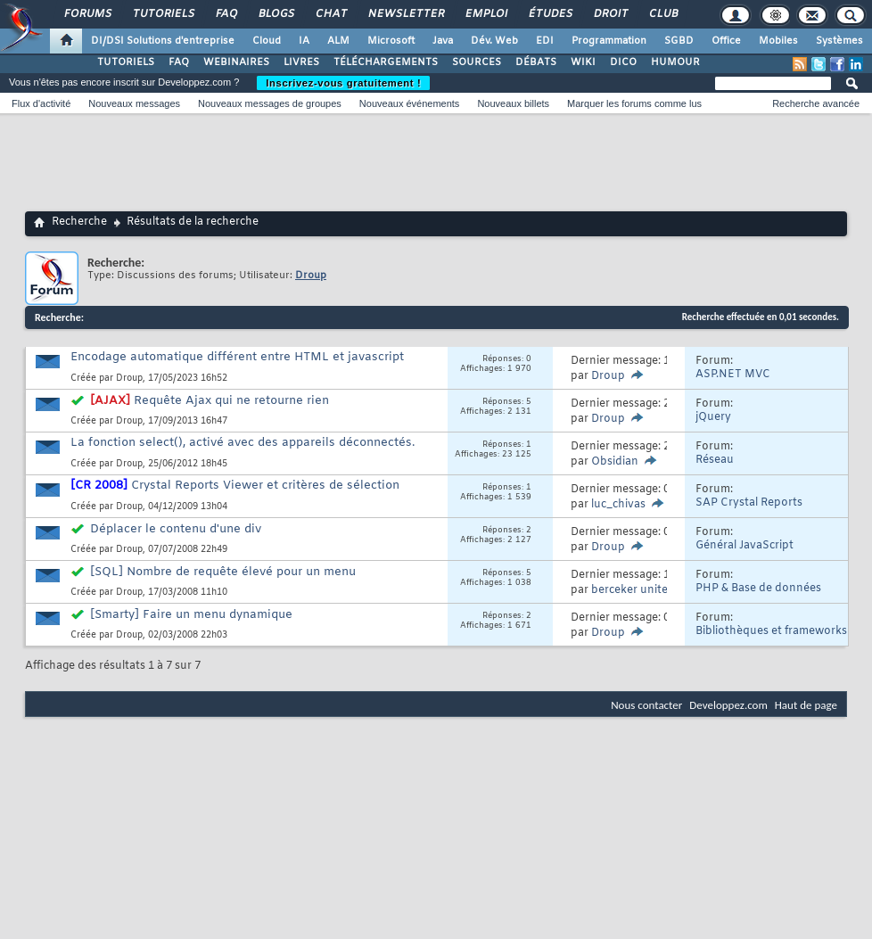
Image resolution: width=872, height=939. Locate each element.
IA (304, 41)
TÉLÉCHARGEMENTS (385, 62)
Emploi (485, 14)
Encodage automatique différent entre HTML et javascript (237, 357)
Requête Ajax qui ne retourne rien (231, 400)
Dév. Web (494, 41)
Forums (87, 14)
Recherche (79, 222)
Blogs (275, 14)
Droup (129, 378)
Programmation (609, 41)
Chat (330, 14)
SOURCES (476, 62)
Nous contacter (646, 705)
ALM (338, 41)
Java (442, 41)
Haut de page (806, 705)
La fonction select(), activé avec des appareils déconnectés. (242, 442)
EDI (545, 41)
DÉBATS (535, 62)
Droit (610, 14)
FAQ (225, 14)
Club (662, 14)
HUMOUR (675, 62)
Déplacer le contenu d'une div (175, 529)
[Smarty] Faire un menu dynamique (191, 614)
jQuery (713, 417)
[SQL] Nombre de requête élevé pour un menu (223, 572)
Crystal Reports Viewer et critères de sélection (265, 485)
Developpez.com (728, 705)
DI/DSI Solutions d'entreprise (162, 41)
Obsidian (614, 462)
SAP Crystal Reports (748, 503)
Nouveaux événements (409, 103)
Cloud (266, 41)
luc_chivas (618, 505)
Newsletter (405, 14)
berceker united (633, 590)
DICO (623, 62)
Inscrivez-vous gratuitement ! (343, 83)
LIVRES (301, 62)
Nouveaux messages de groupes (269, 103)
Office (726, 41)
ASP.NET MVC (732, 374)
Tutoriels (162, 14)
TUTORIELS (125, 62)
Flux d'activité (41, 103)
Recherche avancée (816, 103)
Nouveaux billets (513, 103)
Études (549, 14)
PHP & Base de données (758, 588)
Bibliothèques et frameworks (771, 631)
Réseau (714, 460)
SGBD (679, 41)
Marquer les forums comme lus (634, 103)
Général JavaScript (744, 546)
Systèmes (839, 41)
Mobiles (778, 41)
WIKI (583, 62)
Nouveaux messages (134, 103)
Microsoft (391, 41)
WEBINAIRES (236, 62)
